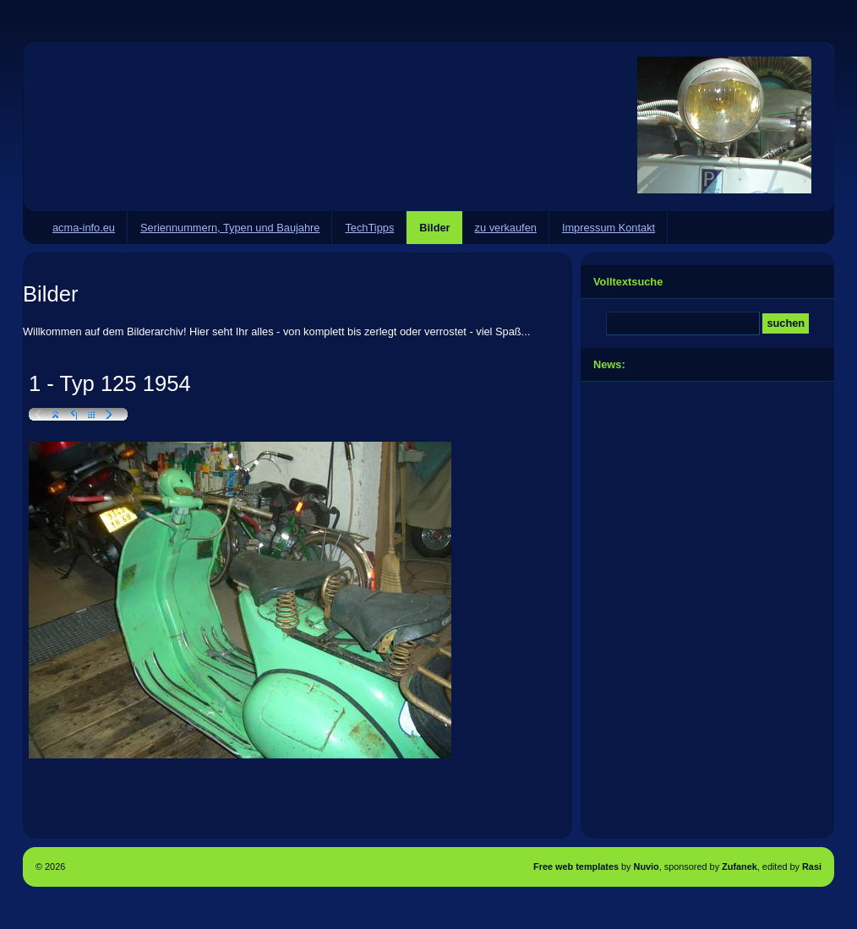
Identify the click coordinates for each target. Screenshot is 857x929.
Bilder (434, 227)
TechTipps (369, 227)
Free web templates (576, 866)
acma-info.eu (83, 227)
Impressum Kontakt (608, 227)
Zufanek (739, 866)
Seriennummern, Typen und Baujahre (229, 227)
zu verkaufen (506, 227)
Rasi (812, 866)
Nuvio (646, 866)
